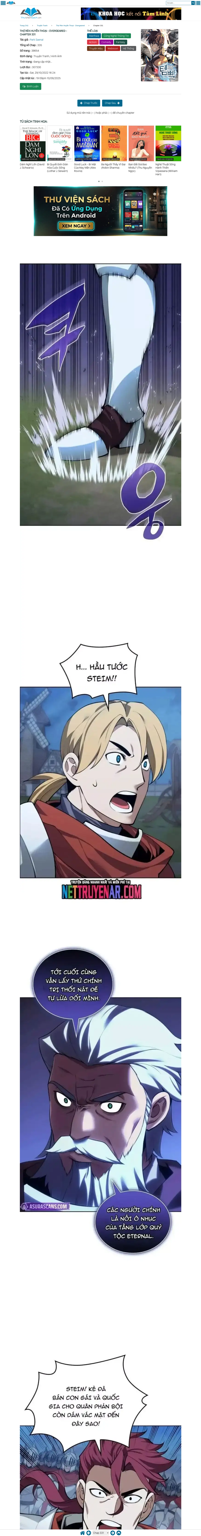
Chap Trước (88, 103)
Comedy (106, 42)
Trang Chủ (24, 25)
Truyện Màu (96, 48)
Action (93, 42)
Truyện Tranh (42, 25)
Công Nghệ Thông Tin (116, 35)
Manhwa (94, 35)
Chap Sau (112, 103)
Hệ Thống (128, 48)
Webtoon (113, 48)
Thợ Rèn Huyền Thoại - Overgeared (70, 25)
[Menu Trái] (3, 4)
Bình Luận (30, 86)
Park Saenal (36, 39)
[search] (193, 3)
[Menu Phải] (197, 4)
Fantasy (120, 42)
